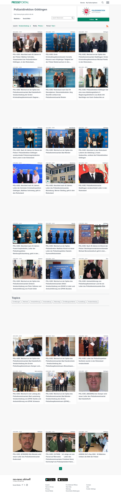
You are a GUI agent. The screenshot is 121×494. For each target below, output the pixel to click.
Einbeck (40, 258)
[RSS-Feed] (107, 26)
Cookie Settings (91, 488)
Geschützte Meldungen (73, 490)
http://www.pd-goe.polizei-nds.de (23, 14)
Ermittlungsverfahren (71, 301)
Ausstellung (84, 301)
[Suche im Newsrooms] (63, 17)
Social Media (49, 490)
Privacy (47, 488)
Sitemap (68, 488)
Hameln (73, 223)
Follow (93, 19)
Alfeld (73, 258)
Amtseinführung (36, 301)
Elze (107, 258)
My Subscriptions (91, 2)
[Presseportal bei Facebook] (22, 484)
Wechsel (26, 301)
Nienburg (40, 223)
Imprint (47, 484)
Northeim (106, 335)
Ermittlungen (16, 301)
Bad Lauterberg (38, 370)
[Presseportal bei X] (24, 484)
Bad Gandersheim (70, 335)
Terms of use (49, 486)
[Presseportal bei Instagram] (26, 484)
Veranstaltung (49, 301)
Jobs (87, 486)
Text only (68, 486)
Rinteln (73, 67)
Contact (88, 484)
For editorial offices (72, 484)
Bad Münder (72, 127)
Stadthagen (105, 162)
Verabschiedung (96, 301)
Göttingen (39, 32)
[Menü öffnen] (107, 2)
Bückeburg (72, 162)
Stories (82, 2)
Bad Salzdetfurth (38, 335)
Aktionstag (59, 301)
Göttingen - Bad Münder (69, 370)
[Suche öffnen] (103, 2)
